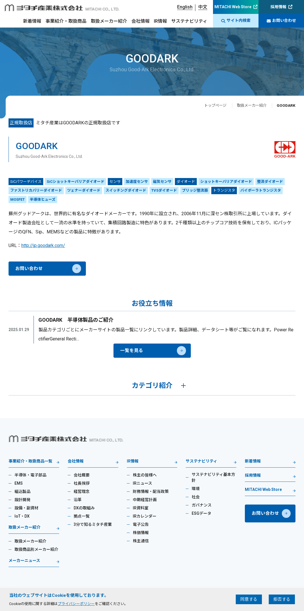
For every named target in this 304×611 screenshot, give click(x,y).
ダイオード (186, 181)
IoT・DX (22, 516)
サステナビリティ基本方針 (213, 477)
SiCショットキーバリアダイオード (75, 181)
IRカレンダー (144, 516)
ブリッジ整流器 (195, 190)
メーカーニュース (24, 560)
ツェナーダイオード (83, 190)
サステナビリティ (189, 21)
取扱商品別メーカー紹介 (36, 549)
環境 (196, 488)
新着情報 (32, 21)
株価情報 (141, 532)
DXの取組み (84, 508)
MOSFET (17, 199)
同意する (248, 599)
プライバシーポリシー (76, 604)
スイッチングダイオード (126, 190)
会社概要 (82, 475)
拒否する (281, 599)
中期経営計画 (145, 499)
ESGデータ (201, 513)
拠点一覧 (82, 516)
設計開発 (22, 499)
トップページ (212, 105)
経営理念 (82, 491)
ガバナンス (202, 505)
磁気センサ (162, 181)
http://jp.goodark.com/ (43, 245)
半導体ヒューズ (42, 199)
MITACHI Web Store (232, 7)
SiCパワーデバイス (26, 181)
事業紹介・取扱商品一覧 (30, 461)
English (185, 7)
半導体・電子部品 (30, 475)
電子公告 (141, 524)
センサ (115, 181)
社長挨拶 (82, 483)
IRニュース (142, 483)
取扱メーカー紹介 (109, 21)
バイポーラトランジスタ (260, 190)
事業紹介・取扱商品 (66, 21)
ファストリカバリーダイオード (36, 190)
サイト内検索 (236, 21)
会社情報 (140, 21)
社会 (196, 497)
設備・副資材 (26, 508)
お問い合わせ (281, 21)
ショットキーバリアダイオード (226, 181)
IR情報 (160, 21)
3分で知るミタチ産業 (93, 524)
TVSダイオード (164, 190)
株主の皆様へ (145, 475)
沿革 (78, 499)
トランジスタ (224, 190)
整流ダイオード (270, 181)
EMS (19, 483)
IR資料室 (140, 508)
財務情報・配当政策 (151, 491)
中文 (202, 7)
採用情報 (278, 7)
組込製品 (22, 491)
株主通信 (141, 541)
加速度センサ (137, 181)
